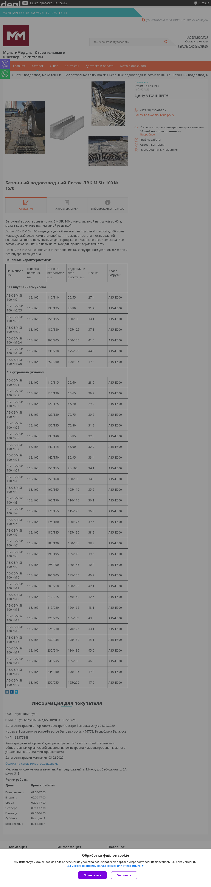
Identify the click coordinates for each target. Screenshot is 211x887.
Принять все (92, 875)
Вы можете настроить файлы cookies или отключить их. (104, 865)
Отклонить (124, 875)
